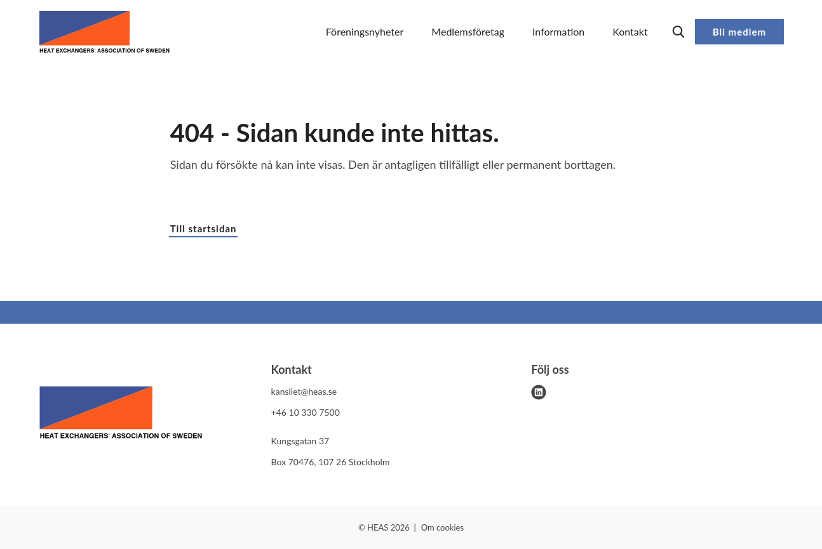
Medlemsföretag (467, 31)
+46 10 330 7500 (305, 412)
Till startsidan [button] (203, 228)
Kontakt (629, 31)
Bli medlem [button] (739, 31)
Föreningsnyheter (365, 31)
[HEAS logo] (120, 414)
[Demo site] (104, 31)
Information (558, 31)
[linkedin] (538, 392)
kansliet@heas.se (304, 391)
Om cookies (442, 527)
